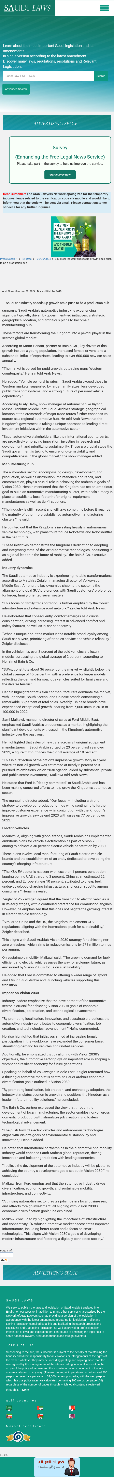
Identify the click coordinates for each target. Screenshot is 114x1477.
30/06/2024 (44, 258)
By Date (27, 258)
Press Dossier (8, 258)
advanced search (16, 89)
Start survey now (60, 174)
